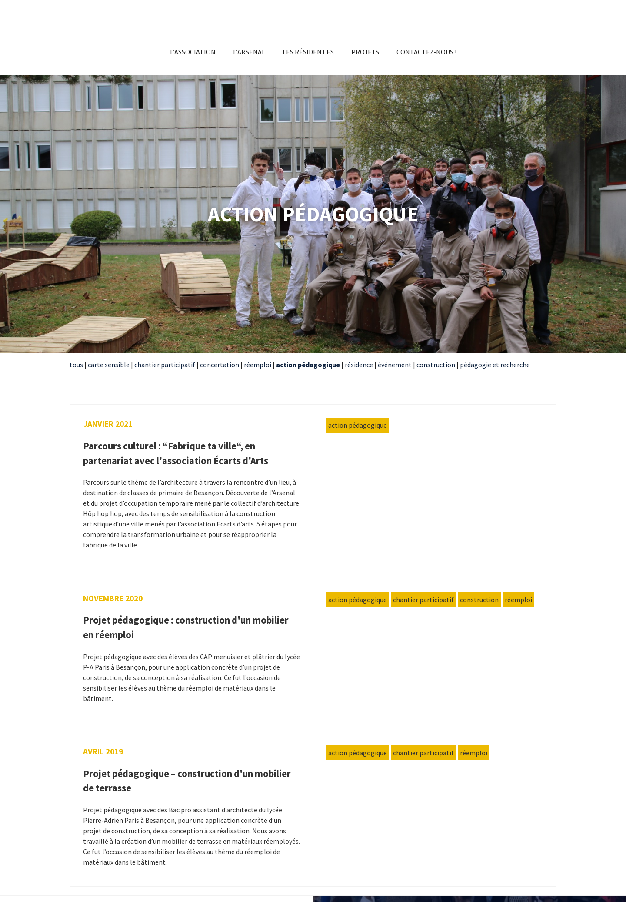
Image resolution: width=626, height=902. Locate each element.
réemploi (257, 364)
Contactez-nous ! (426, 51)
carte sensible (109, 364)
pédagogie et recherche (495, 364)
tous (76, 364)
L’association (193, 51)
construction (436, 364)
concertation (219, 364)
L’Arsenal (249, 51)
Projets (365, 51)
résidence (359, 364)
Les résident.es (308, 51)
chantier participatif (164, 364)
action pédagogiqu (306, 364)
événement (395, 364)
